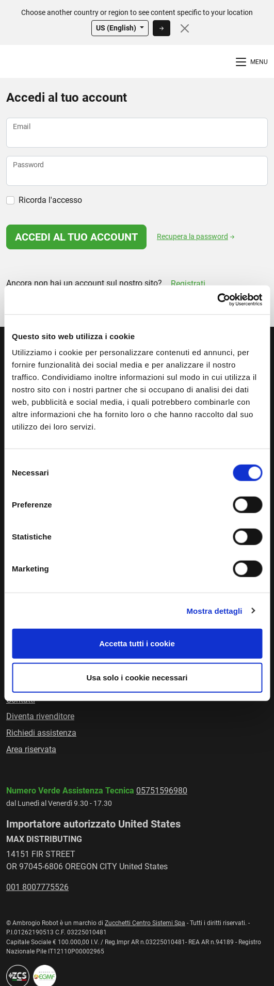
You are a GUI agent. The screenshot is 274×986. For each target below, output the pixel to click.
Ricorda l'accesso (50, 200)
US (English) (117, 28)
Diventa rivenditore (40, 716)
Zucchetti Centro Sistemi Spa (145, 923)
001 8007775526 (37, 887)
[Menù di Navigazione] (252, 63)
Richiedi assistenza (41, 733)
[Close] (185, 28)
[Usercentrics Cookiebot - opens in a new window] (217, 300)
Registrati (188, 284)
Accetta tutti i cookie (137, 643)
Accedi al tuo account (76, 237)
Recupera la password (196, 236)
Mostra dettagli (214, 610)
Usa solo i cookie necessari (137, 677)
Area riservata (31, 749)
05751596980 (161, 791)
